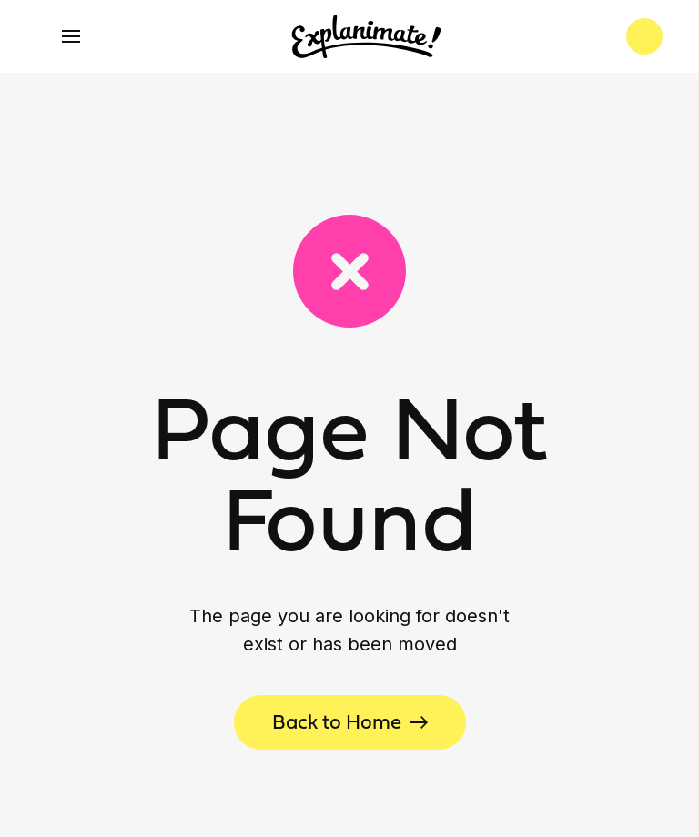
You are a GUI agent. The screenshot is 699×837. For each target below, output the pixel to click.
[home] (366, 36)
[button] (71, 36)
